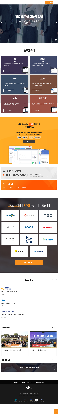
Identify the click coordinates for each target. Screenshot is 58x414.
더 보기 (53, 289)
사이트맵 (16, 392)
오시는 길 (23, 392)
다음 (56, 22)
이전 (1, 22)
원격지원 (29, 392)
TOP (56, 412)
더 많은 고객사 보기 (29, 272)
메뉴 (56, 2)
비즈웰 (3, 2)
